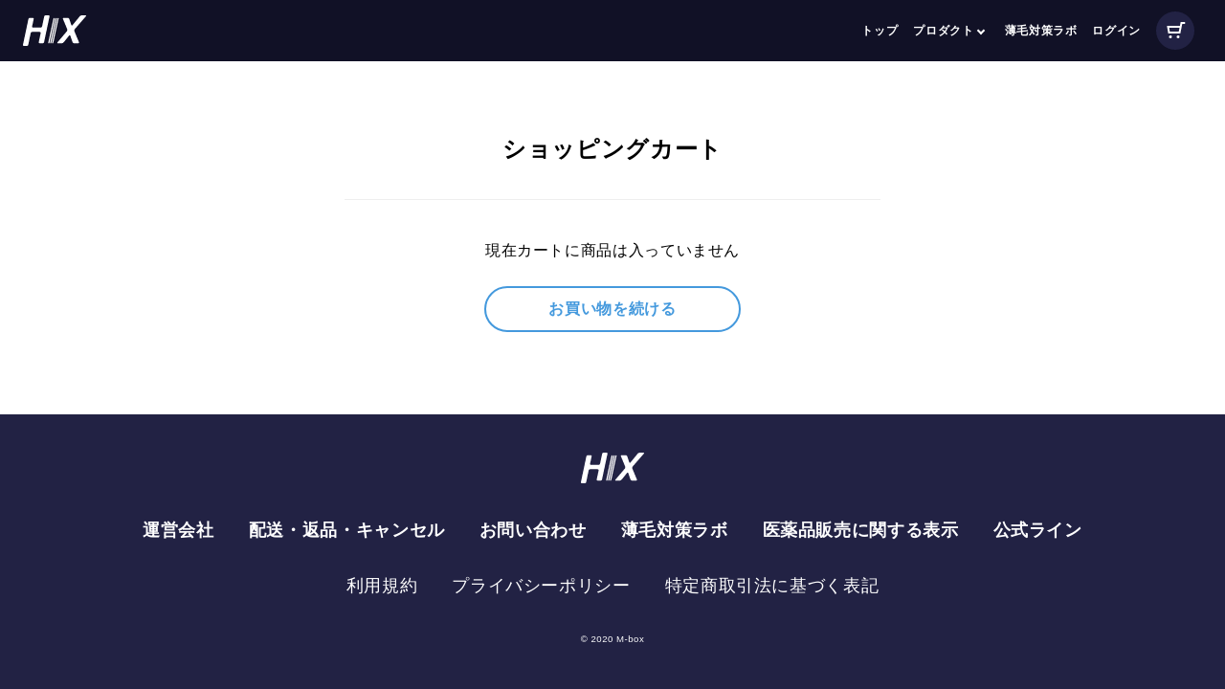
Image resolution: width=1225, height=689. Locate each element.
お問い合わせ (533, 530)
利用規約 (382, 585)
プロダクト (943, 30)
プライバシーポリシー (541, 585)
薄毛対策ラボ (1041, 30)
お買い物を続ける (612, 308)
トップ (879, 30)
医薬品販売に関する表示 (861, 530)
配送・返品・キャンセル (347, 530)
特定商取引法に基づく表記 (772, 585)
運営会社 (178, 530)
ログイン (1116, 30)
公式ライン (1037, 530)
